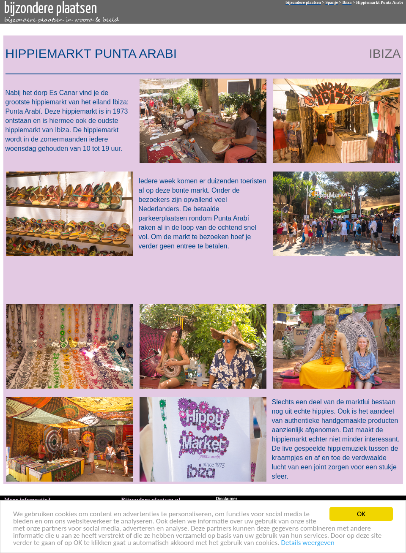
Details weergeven (308, 543)
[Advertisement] (201, 279)
